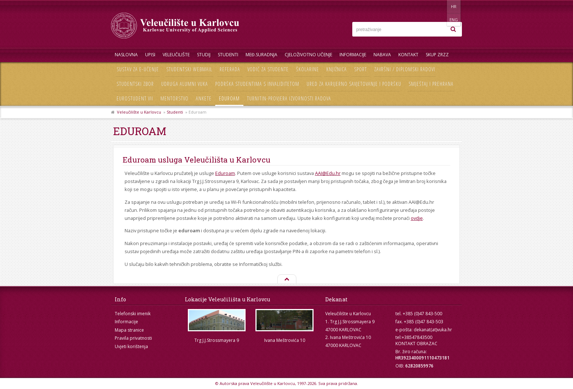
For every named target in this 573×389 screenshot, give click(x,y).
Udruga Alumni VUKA (184, 83)
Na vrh (286, 279)
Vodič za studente (268, 69)
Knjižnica (336, 69)
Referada (230, 69)
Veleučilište (176, 55)
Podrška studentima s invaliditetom (257, 83)
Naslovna (126, 55)
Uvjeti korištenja (131, 346)
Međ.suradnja (261, 55)
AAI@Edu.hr (328, 173)
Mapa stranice (129, 330)
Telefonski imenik (133, 313)
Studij (203, 55)
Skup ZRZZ (437, 55)
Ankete (204, 98)
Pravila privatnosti (133, 338)
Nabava (382, 55)
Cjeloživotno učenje (308, 55)
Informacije (352, 55)
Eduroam (229, 98)
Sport (360, 69)
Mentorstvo (174, 98)
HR (439, 6)
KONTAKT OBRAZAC (416, 343)
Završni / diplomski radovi (404, 69)
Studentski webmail (189, 69)
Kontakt (408, 55)
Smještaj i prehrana (431, 83)
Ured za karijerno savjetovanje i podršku (354, 83)
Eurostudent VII (135, 98)
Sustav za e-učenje (138, 69)
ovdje (417, 218)
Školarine (307, 69)
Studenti (228, 55)
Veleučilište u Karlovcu (139, 112)
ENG (454, 6)
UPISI (150, 55)
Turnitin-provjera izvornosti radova (289, 98)
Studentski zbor (135, 83)
